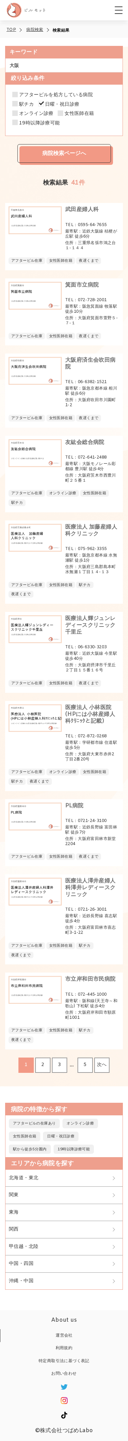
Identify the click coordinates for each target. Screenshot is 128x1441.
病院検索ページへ (64, 153)
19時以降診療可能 (39, 123)
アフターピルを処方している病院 (56, 95)
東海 (14, 1212)
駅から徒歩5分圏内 (30, 1149)
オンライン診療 (36, 114)
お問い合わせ (63, 1373)
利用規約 (64, 1348)
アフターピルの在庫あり (34, 1123)
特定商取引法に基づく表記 (64, 1361)
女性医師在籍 (79, 114)
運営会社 (64, 1335)
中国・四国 (21, 1263)
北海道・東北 (23, 1178)
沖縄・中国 (21, 1281)
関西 (14, 1229)
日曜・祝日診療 (62, 105)
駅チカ (26, 105)
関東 (14, 1195)
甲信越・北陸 (23, 1246)
